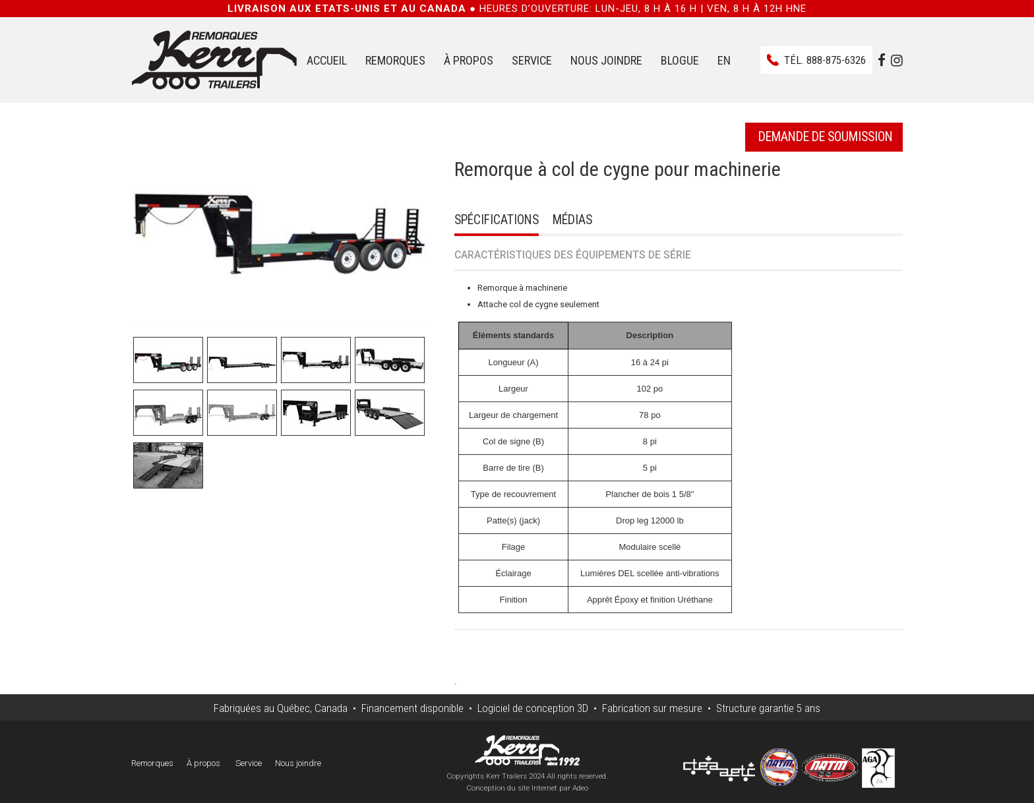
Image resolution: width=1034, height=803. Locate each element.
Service (532, 60)
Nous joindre (606, 60)
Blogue (680, 60)
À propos (468, 60)
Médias (572, 219)
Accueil (327, 60)
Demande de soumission (825, 136)
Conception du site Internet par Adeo (527, 787)
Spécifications (496, 219)
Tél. (825, 60)
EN (724, 60)
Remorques (395, 60)
